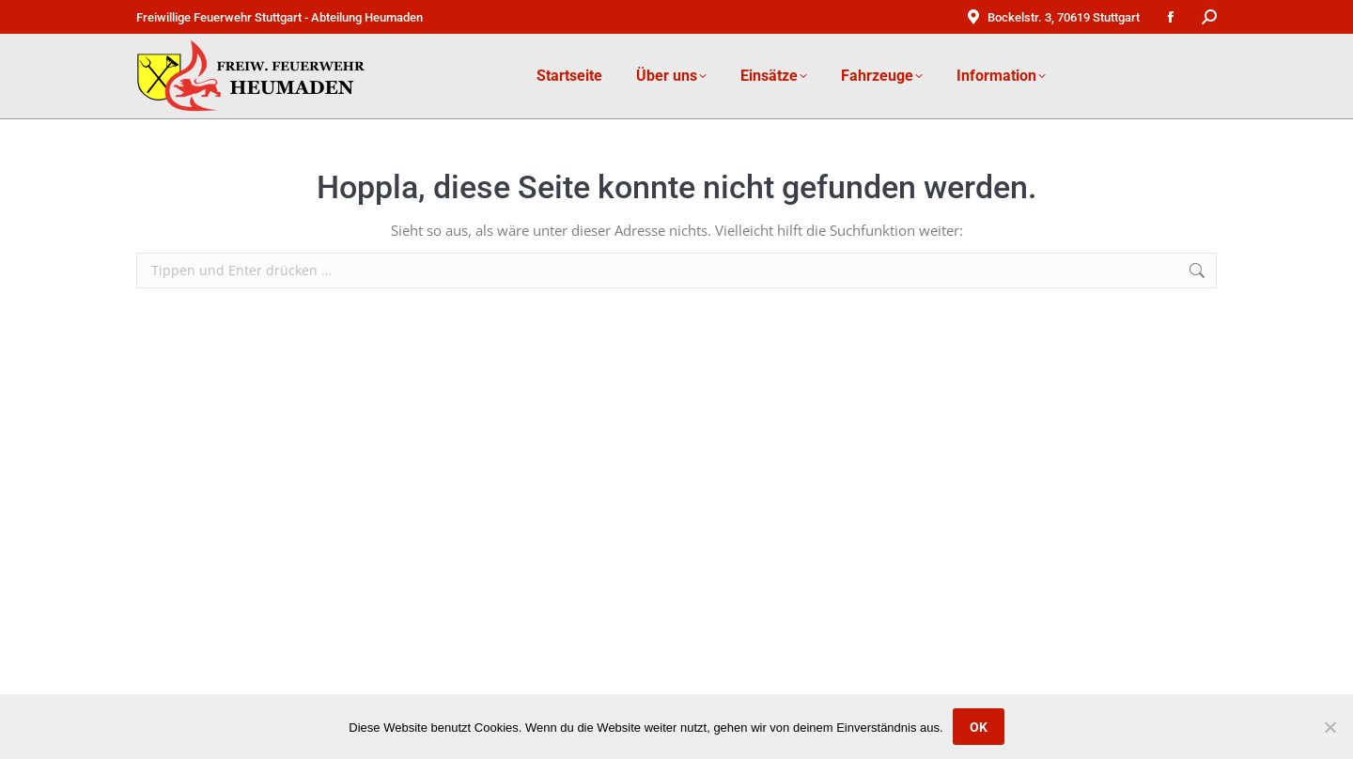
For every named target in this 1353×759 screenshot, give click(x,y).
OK (979, 727)
